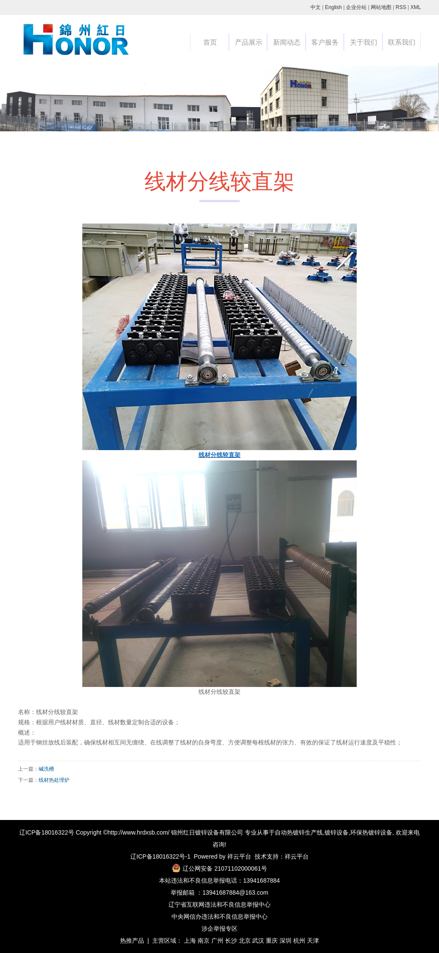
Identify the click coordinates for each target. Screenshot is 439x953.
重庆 (272, 940)
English (333, 7)
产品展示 (248, 42)
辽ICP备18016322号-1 (160, 856)
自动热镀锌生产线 (299, 832)
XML (415, 7)
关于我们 (363, 42)
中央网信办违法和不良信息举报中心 (219, 916)
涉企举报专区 (219, 928)
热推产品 (132, 940)
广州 (217, 940)
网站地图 (381, 7)
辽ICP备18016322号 (46, 832)
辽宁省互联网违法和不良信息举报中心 (219, 904)
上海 (190, 940)
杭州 (299, 940)
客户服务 (325, 42)
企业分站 (356, 7)
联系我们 (401, 42)
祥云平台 (239, 856)
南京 (204, 940)
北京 (245, 940)
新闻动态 (287, 42)
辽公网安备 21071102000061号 (225, 868)
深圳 (286, 940)
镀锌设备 (337, 832)
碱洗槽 (46, 769)
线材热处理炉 (54, 780)
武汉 (258, 940)
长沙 (231, 940)
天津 (313, 940)
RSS (401, 7)
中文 (315, 7)
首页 (210, 42)
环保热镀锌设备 (371, 832)
